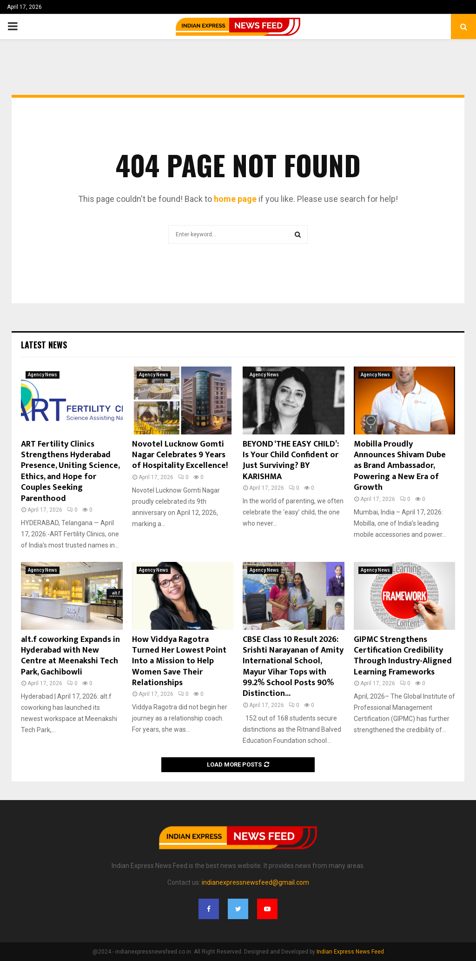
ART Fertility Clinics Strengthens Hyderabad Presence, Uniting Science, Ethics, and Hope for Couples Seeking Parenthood (70, 471)
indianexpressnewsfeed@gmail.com (255, 882)
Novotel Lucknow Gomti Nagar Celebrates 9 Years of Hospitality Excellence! (180, 455)
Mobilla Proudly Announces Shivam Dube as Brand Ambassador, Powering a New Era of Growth (400, 466)
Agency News (42, 374)
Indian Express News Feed (350, 951)
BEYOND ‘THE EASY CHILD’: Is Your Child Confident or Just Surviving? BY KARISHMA (291, 460)
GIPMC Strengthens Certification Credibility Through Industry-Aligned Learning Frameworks (403, 656)
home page (235, 199)
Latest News (44, 345)
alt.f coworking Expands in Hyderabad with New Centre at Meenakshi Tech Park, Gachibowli (70, 656)
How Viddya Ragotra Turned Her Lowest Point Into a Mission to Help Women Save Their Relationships (179, 661)
